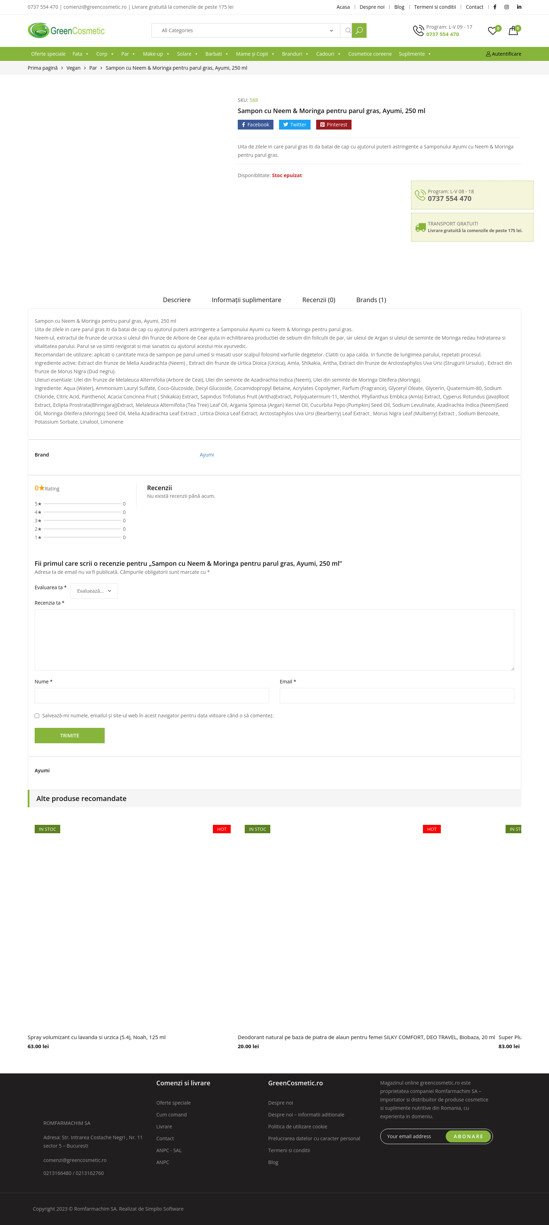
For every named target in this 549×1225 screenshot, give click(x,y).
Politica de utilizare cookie (297, 1126)
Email (288, 681)
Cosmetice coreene (370, 53)
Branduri (296, 54)
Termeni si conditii (289, 1150)
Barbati (217, 54)
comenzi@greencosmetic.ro (75, 1160)
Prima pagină (43, 67)
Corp (105, 54)
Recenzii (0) (319, 299)
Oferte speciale (48, 53)
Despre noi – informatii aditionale (306, 1114)
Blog (273, 1162)
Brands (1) (371, 299)
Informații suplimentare (247, 299)
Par (128, 54)
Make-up (156, 54)
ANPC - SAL (169, 1150)
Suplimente (415, 54)
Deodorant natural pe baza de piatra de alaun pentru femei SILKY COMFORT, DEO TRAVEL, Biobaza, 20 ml (366, 1036)
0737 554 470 (442, 33)
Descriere (177, 299)
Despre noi (280, 1102)
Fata (80, 54)
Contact (165, 1138)
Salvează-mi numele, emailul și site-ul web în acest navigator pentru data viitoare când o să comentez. (158, 715)
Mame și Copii (255, 54)
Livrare (164, 1126)
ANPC (163, 1162)
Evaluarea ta (51, 587)
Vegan (74, 67)
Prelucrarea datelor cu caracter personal (314, 1138)
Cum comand (172, 1114)
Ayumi (207, 454)
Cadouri (328, 54)
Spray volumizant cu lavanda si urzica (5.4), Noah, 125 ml (97, 1036)
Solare (188, 54)
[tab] (176, 302)
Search (359, 30)
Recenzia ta (49, 602)
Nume (44, 681)
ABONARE (469, 1136)
